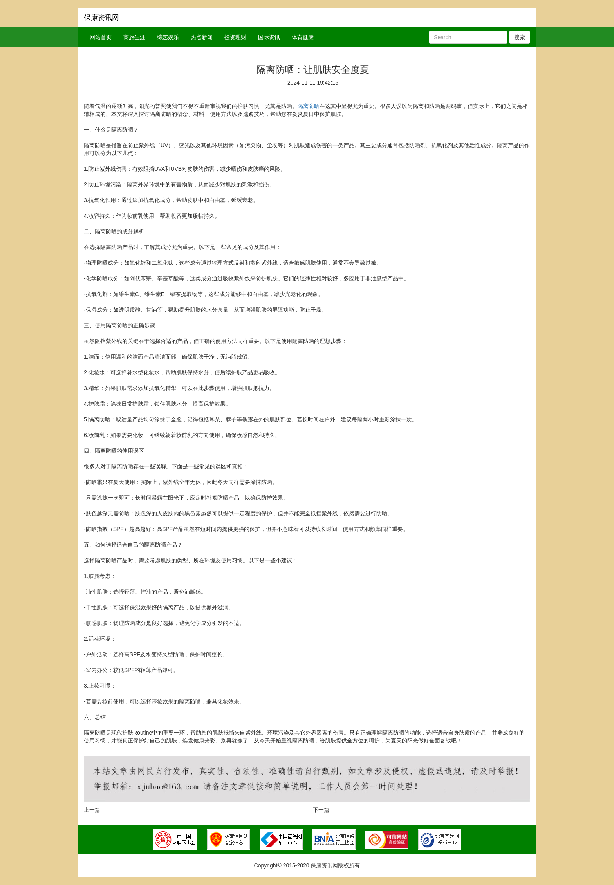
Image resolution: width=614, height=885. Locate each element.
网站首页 (101, 37)
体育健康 (303, 37)
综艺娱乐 (168, 37)
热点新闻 (202, 37)
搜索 (519, 37)
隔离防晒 (309, 106)
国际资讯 (269, 37)
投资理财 (235, 37)
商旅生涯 (134, 37)
